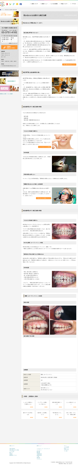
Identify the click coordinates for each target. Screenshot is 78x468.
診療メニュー (44, 4)
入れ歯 (38, 456)
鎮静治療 (38, 457)
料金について (66, 448)
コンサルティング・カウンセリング (43, 448)
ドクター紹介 (11, 451)
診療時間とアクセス (13, 455)
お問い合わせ (34, 8)
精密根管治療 (39, 455)
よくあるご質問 (53, 4)
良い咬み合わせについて (69, 64)
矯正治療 (38, 451)
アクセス (73, 4)
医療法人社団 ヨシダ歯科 (6, 93)
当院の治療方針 (12, 448)
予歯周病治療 (39, 453)
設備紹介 (11, 453)
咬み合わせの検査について (44, 198)
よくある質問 (66, 447)
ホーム (2, 9)
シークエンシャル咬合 (45, 147)
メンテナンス (39, 459)
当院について (34, 4)
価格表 (63, 4)
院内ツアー (11, 452)
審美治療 (38, 452)
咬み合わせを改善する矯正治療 (8, 21)
